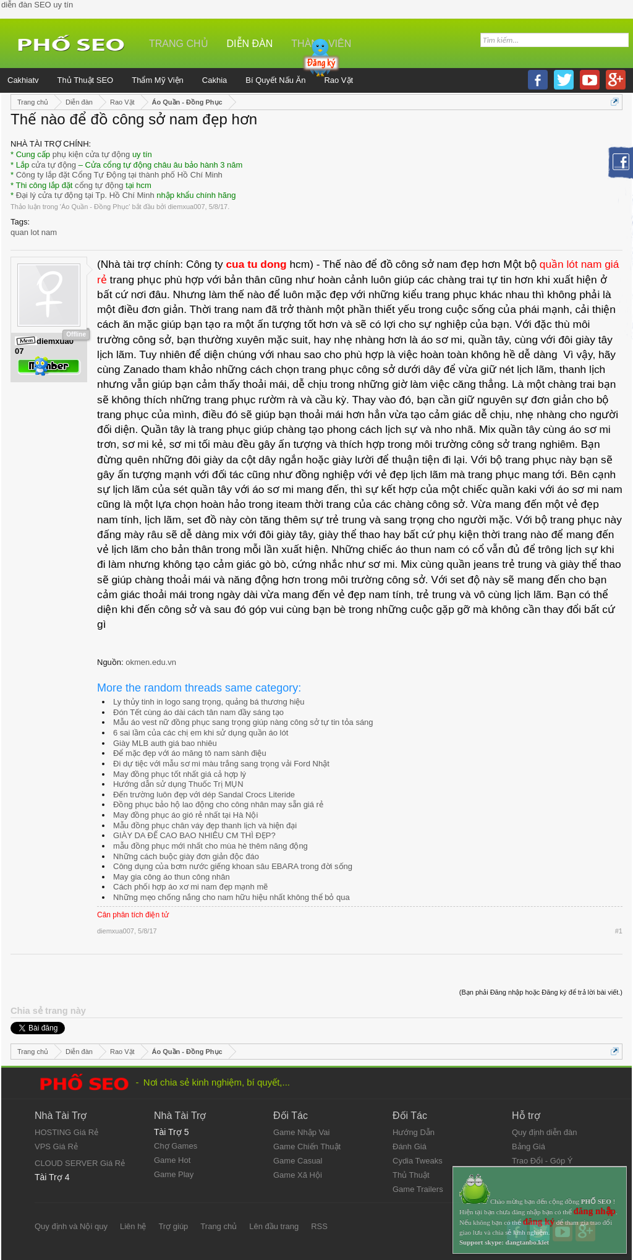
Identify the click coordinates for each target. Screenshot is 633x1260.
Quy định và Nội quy (71, 1226)
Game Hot (172, 1160)
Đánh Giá (410, 1146)
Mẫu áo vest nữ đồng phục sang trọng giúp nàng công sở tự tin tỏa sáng (243, 722)
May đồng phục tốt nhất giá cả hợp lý (179, 774)
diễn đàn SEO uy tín (37, 4)
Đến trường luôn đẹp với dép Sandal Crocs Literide (204, 794)
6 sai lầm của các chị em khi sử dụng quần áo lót (200, 732)
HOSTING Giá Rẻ (66, 1132)
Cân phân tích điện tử (133, 915)
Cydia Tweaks (418, 1160)
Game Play (173, 1174)
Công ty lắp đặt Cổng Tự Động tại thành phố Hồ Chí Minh (119, 174)
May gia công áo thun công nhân (171, 876)
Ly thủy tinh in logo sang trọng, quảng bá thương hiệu (209, 701)
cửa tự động (54, 164)
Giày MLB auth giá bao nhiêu (165, 743)
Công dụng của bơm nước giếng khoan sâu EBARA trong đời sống (232, 866)
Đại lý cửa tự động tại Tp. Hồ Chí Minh (85, 195)
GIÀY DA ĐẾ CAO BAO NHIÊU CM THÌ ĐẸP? (194, 835)
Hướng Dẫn (414, 1132)
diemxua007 (186, 206)
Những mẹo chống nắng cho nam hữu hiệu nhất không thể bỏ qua (231, 897)
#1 (618, 931)
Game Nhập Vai (301, 1132)
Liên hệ (133, 1226)
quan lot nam (34, 232)
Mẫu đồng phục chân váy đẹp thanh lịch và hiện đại (205, 825)
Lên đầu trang (274, 1226)
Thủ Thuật (411, 1175)
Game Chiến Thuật (307, 1146)
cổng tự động (99, 185)
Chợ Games (175, 1146)
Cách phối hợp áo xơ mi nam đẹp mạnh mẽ (190, 886)
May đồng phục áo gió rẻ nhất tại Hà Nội (185, 815)
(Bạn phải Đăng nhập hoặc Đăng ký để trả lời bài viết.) (540, 992)
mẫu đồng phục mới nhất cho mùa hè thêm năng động (210, 846)
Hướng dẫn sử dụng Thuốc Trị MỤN (178, 784)
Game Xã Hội (297, 1175)
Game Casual (297, 1160)
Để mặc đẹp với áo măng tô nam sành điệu (189, 753)
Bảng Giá (528, 1146)
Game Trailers (418, 1189)
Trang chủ (178, 43)
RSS (319, 1226)
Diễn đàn (250, 43)
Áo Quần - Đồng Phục (95, 206)
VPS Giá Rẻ (56, 1146)
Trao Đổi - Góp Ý (542, 1160)
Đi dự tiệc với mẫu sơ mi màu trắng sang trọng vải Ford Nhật (221, 763)
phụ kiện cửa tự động (91, 154)
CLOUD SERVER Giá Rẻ (80, 1163)
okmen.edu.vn (150, 662)
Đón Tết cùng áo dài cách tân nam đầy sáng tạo (198, 712)
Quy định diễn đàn (544, 1132)
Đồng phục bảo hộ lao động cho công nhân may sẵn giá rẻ (218, 804)
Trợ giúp (173, 1226)
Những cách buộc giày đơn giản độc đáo (186, 856)
